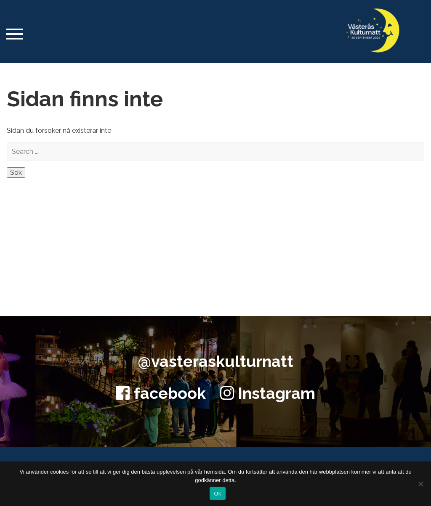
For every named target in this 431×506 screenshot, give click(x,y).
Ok (217, 493)
